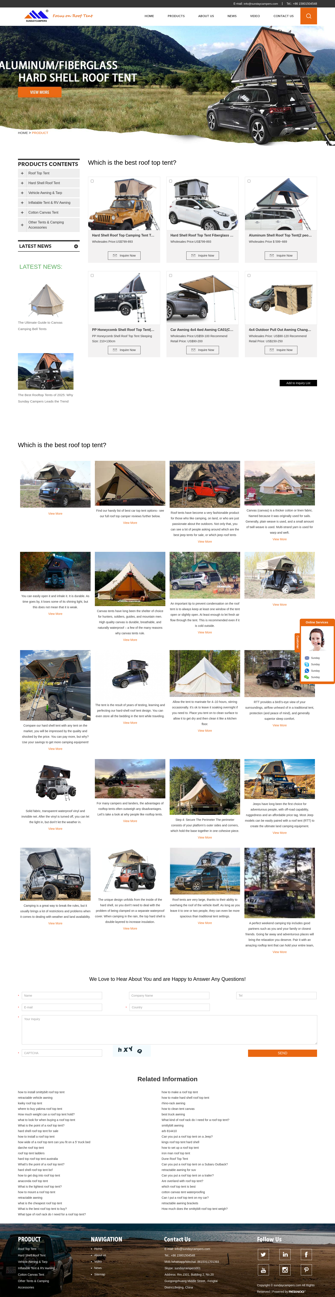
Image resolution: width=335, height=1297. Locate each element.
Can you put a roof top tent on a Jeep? (242, 1120)
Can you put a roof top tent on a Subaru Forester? (53, 1273)
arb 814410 (25, 1120)
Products (176, 16)
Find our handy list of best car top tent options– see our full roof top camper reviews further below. (130, 513)
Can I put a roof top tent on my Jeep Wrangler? (107, 1279)
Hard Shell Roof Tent (44, 183)
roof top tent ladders (131, 1131)
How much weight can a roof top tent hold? (245, 1104)
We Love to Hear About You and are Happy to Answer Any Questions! (167, 979)
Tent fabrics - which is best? (240, 1285)
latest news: (42, 266)
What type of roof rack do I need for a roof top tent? (251, 1170)
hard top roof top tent (277, 1279)
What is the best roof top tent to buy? (42, 1170)
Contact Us (283, 16)
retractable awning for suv (234, 1142)
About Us (206, 16)
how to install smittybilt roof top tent (41, 1092)
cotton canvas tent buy (82, 1291)
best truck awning (29, 1109)
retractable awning (229, 1159)
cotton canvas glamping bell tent (41, 1291)
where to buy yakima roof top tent (40, 1104)
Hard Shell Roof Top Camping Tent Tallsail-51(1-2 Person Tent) (124, 235)
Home (149, 16)
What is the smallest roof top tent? (291, 1267)
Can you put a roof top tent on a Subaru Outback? (51, 1142)
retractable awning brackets (235, 1165)
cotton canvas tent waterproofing (139, 1159)
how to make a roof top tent (136, 1092)
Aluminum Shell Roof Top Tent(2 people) (281, 235)
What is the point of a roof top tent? (41, 1115)
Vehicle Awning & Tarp (45, 193)
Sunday (315, 658)
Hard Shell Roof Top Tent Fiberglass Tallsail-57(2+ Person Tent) (202, 235)
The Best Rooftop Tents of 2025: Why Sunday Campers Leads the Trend (43, 401)
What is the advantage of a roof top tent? (189, 1267)
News (232, 16)
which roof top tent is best (234, 1154)
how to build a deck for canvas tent (286, 1285)
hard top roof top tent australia (38, 1137)
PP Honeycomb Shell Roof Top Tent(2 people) (124, 330)
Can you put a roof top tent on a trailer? (144, 1148)
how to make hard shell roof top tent (42, 1098)
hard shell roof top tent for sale (237, 1115)
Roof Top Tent (38, 173)
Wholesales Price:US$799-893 (112, 241)
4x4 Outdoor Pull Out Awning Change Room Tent (281, 330)
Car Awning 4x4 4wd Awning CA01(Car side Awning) (202, 330)
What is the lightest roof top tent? (140, 1154)
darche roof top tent (230, 1126)
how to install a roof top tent (136, 1120)
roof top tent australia (219, 1279)
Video (255, 16)
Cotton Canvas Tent (43, 212)
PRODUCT (30, 1196)
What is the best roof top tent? (161, 1285)
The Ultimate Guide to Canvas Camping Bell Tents (41, 326)
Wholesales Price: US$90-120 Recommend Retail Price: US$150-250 (278, 338)
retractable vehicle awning (234, 1092)
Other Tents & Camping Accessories (46, 224)
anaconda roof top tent (232, 1148)
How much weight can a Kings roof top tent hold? (234, 1273)
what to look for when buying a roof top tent (146, 1109)
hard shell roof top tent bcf (135, 1142)
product (40, 133)
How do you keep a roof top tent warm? (46, 1279)
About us (100, 1211)
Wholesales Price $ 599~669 (268, 241)
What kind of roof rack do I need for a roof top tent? (251, 1109)
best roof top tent (248, 1279)
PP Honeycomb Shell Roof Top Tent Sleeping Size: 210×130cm (122, 338)
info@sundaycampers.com (260, 3)
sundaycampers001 (188, 1224)
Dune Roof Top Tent (131, 1137)
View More (55, 513)
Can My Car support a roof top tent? (134, 1267)
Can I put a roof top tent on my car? (41, 1165)
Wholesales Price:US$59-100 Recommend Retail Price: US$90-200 (198, 338)
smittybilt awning (129, 1115)
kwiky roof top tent (130, 1098)
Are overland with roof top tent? (39, 1154)
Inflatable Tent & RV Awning (49, 202)
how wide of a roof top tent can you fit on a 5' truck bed (54, 1126)
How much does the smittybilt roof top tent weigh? (151, 1170)
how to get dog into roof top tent (39, 1148)
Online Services (317, 622)
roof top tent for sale (187, 1279)
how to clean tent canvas (134, 1104)
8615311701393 (208, 1218)
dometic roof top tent (33, 1285)
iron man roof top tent (231, 1131)
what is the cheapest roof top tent (140, 1165)
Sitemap (99, 1230)
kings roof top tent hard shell (136, 1126)
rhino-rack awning (229, 1098)
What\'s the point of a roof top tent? (240, 1137)
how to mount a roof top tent (36, 1159)
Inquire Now (128, 255)
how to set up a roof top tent (36, 1131)
